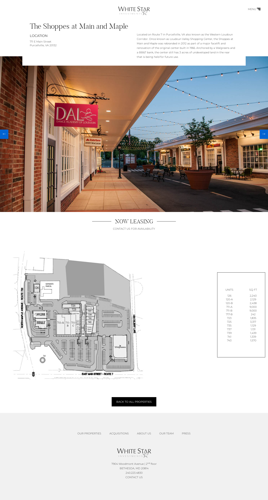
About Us (144, 433)
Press (186, 433)
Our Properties (89, 433)
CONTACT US (134, 477)
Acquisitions (119, 433)
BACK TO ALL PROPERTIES (134, 401)
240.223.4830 (134, 472)
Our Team (166, 433)
